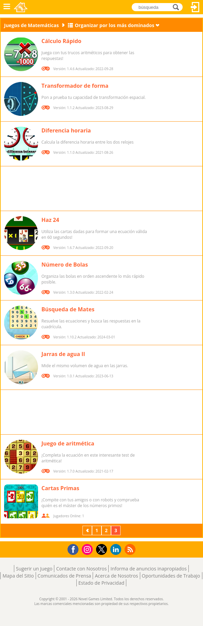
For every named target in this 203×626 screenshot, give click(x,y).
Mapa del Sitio (18, 575)
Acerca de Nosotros (116, 575)
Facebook (74, 548)
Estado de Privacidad (101, 583)
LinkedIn (117, 549)
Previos (88, 530)
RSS (130, 549)
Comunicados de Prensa (64, 575)
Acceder (195, 7)
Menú (6, 7)
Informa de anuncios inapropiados (148, 568)
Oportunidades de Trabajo (171, 575)
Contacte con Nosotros (81, 568)
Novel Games (21, 7)
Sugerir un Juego (34, 568)
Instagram (88, 549)
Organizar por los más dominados (114, 25)
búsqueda (178, 6)
